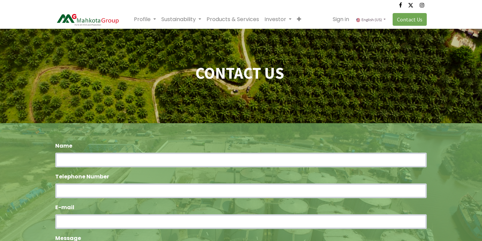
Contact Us (409, 19)
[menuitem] (233, 19)
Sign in (341, 19)
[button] (299, 19)
